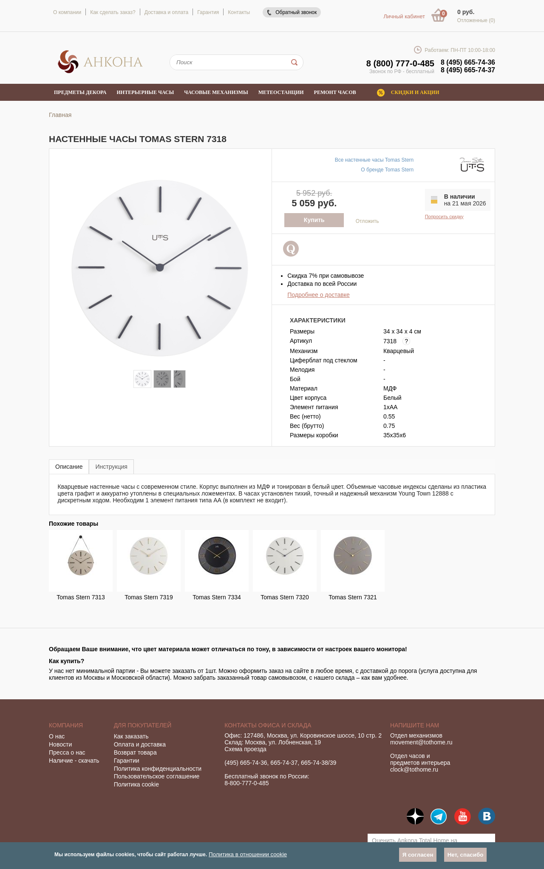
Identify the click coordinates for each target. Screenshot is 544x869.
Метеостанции (281, 92)
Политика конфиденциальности (158, 768)
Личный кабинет (404, 16)
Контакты (239, 12)
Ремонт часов (335, 92)
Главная (60, 114)
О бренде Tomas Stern (387, 170)
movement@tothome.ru (421, 742)
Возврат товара (135, 752)
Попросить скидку (444, 216)
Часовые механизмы (216, 92)
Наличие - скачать (74, 760)
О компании (67, 12)
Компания (66, 725)
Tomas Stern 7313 (81, 597)
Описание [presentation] (68, 466)
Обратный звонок (296, 12)
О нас (57, 736)
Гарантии (126, 760)
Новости (60, 744)
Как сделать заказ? (112, 12)
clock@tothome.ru (414, 769)
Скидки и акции (415, 92)
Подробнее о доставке (318, 294)
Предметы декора (80, 92)
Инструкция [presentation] (111, 466)
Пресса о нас (67, 752)
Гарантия (208, 12)
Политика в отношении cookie (248, 854)
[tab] (69, 466)
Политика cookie (136, 784)
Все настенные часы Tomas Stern (374, 160)
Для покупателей (143, 725)
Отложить (367, 221)
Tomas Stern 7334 (217, 597)
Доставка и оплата (166, 12)
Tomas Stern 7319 (149, 597)
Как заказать (131, 736)
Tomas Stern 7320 (285, 597)
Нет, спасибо (466, 855)
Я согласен (418, 855)
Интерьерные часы (145, 92)
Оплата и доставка (140, 744)
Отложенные (476, 20)
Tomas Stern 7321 (353, 597)
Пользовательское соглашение (157, 776)
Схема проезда (245, 749)
